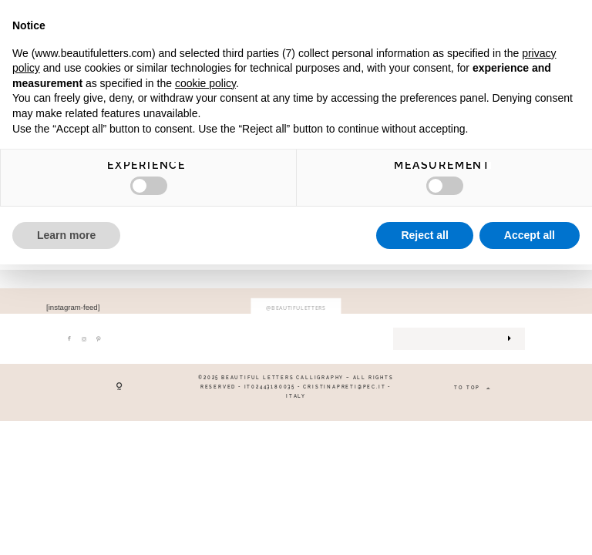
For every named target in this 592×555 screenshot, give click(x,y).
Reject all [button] (424, 235)
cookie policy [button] (205, 83)
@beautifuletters (296, 307)
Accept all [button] (529, 235)
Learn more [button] (66, 235)
